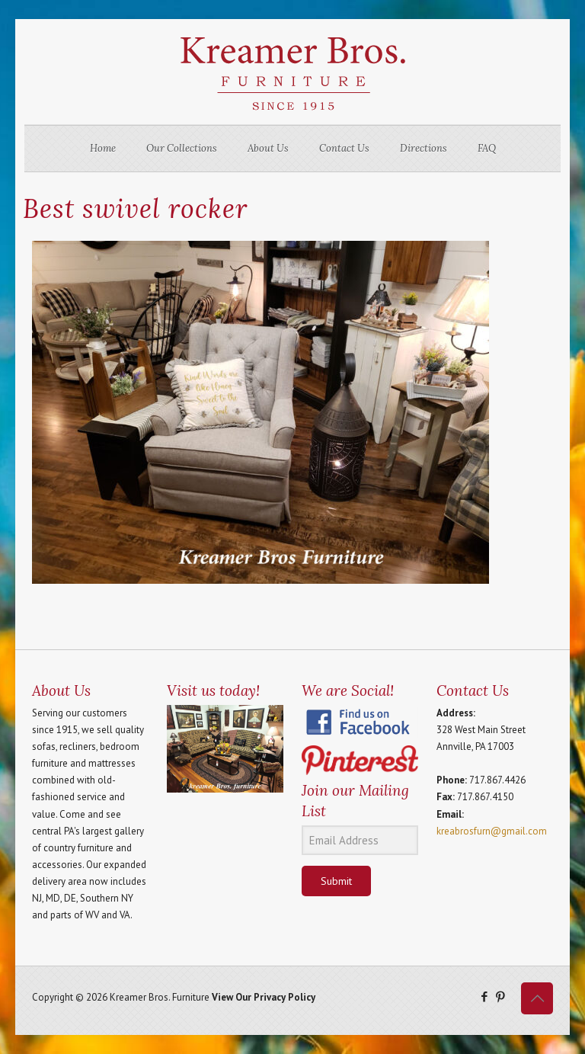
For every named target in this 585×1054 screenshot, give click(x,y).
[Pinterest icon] (500, 996)
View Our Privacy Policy (263, 997)
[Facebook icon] (484, 996)
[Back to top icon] (537, 998)
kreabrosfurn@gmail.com (491, 831)
